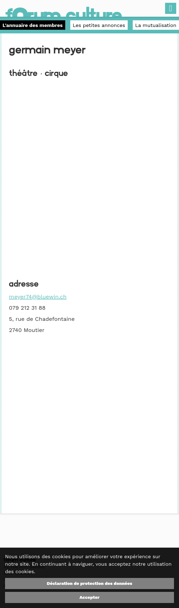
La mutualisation (155, 25)
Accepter (89, 597)
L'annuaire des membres (33, 25)
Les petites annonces (99, 25)
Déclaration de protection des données (89, 583)
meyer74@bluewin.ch (38, 296)
